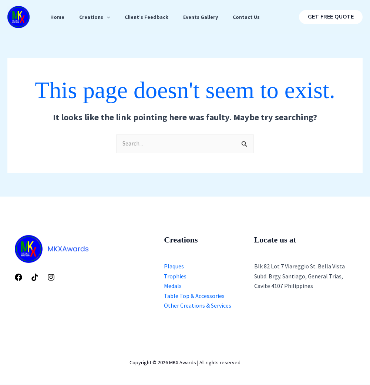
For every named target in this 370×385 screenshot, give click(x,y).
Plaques (174, 266)
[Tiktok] (34, 277)
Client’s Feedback (154, 17)
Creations (99, 17)
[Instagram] (51, 277)
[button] (331, 17)
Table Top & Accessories (194, 295)
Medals (173, 286)
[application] (111, 17)
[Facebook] (18, 277)
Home (59, 17)
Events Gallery (211, 17)
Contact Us (259, 17)
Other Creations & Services (197, 305)
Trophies (175, 276)
